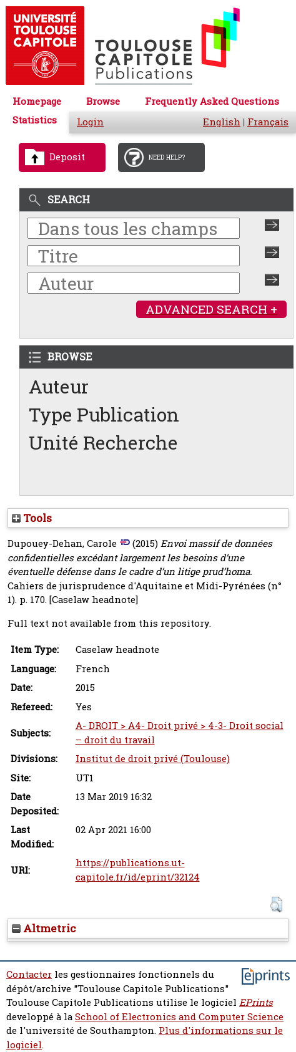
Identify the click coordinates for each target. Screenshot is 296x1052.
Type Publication (104, 414)
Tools (32, 518)
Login (90, 121)
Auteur (59, 386)
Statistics (34, 120)
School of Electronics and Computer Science (179, 1016)
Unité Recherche (103, 442)
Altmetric (44, 928)
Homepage (36, 101)
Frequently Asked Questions (212, 101)
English (221, 121)
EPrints (256, 1002)
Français (268, 121)
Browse (103, 101)
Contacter (29, 974)
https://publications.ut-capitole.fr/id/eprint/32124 (138, 870)
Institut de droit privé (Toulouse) (153, 758)
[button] (276, 904)
